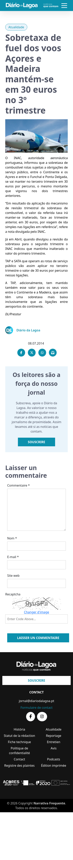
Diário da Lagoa (28, 330)
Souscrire (36, 442)
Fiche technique (19, 742)
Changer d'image (36, 612)
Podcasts (53, 759)
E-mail (13, 557)
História (19, 729)
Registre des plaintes (19, 765)
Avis (53, 748)
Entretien (53, 742)
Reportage (53, 735)
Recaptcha (12, 594)
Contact (19, 759)
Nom (12, 538)
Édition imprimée (53, 765)
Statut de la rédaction (19, 735)
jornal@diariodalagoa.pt (36, 701)
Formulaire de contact (36, 707)
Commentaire (18, 485)
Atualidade (16, 27)
